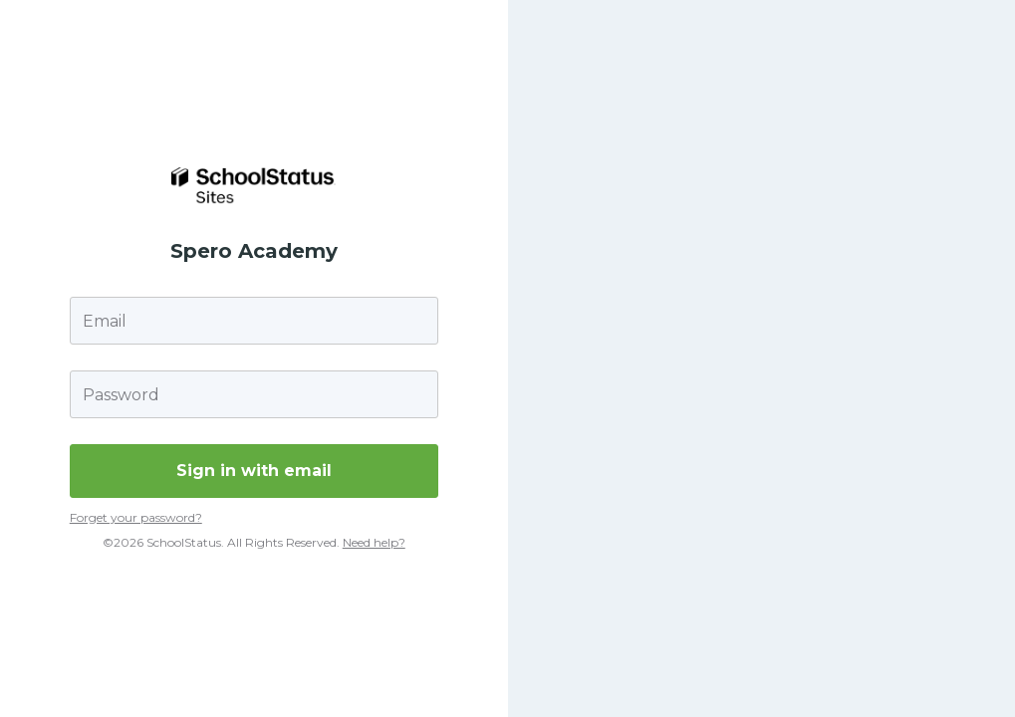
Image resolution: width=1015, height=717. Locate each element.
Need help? (374, 542)
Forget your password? (136, 517)
